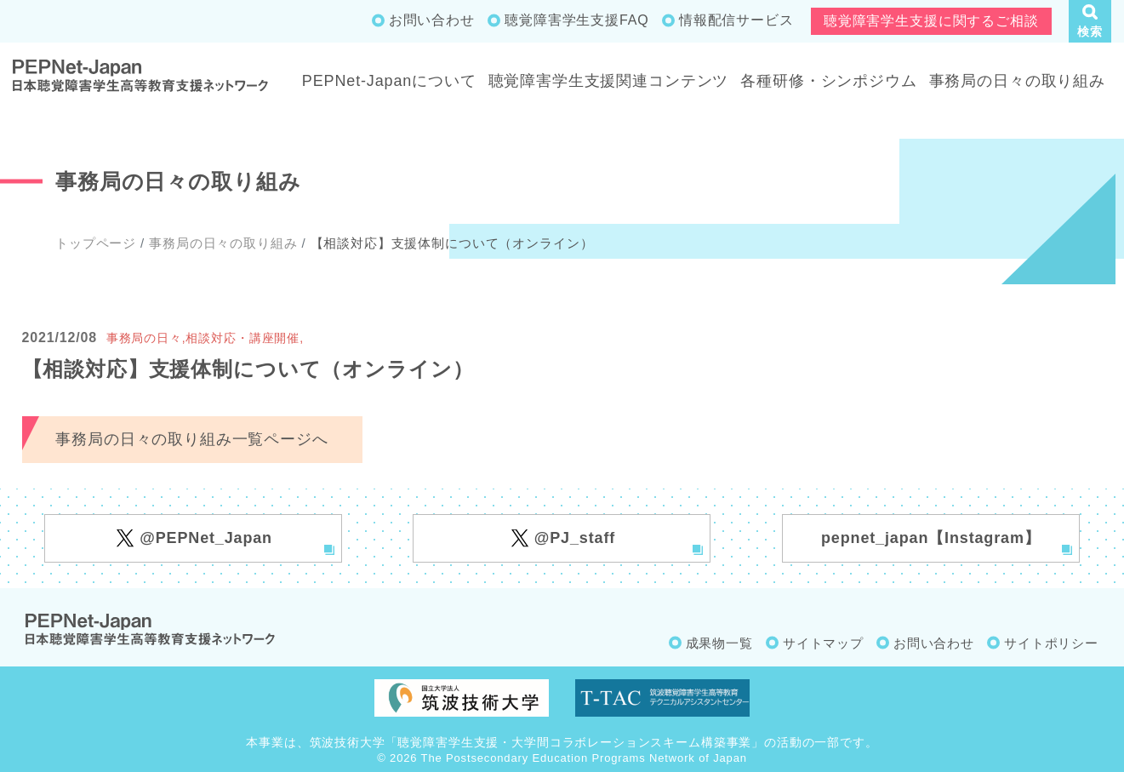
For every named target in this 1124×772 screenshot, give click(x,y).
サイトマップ (823, 643)
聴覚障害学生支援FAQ (576, 20)
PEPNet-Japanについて (389, 80)
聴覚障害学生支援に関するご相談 (931, 21)
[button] (1090, 21)
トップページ (95, 243)
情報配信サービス (736, 20)
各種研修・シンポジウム (828, 80)
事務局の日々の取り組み (1017, 80)
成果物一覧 (719, 643)
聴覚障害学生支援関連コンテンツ (608, 80)
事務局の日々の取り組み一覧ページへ (191, 439)
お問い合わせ (432, 20)
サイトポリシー (1051, 643)
